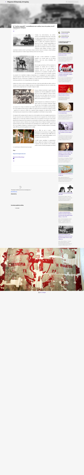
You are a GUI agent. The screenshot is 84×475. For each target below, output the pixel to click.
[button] (13, 31)
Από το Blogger (42, 292)
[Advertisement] (31, 181)
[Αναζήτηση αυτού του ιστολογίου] (73, 2)
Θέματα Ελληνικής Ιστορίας (18, 2)
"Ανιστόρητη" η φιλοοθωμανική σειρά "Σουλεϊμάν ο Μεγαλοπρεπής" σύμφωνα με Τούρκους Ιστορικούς (65, 74)
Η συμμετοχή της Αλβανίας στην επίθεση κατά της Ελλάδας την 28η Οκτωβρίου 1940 (65, 132)
